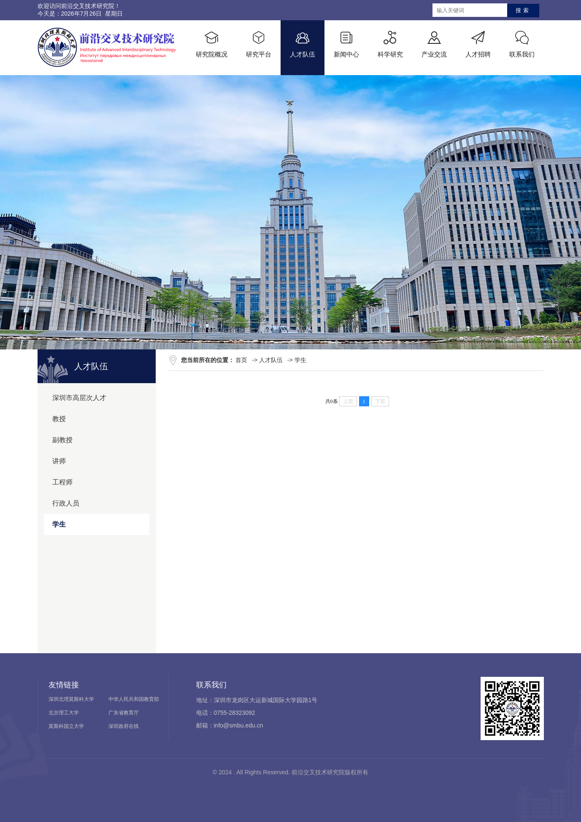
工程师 (62, 482)
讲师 (59, 461)
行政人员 (65, 503)
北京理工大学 (64, 713)
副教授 (62, 439)
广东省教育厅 (123, 713)
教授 (59, 418)
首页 (241, 360)
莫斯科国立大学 (66, 726)
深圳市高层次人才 (79, 397)
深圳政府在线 (123, 726)
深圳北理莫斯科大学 (71, 699)
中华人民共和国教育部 (133, 699)
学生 (59, 524)
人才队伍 (271, 360)
